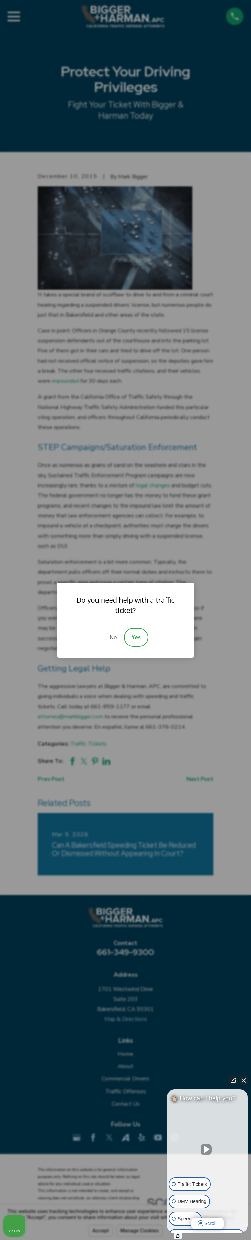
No (113, 637)
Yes (136, 637)
